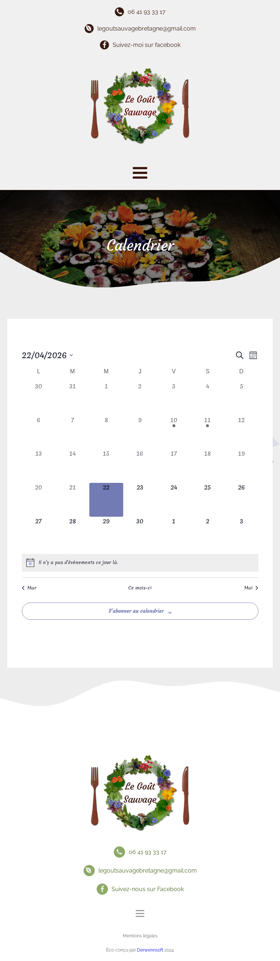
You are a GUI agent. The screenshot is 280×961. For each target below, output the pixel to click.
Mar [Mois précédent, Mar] (29, 588)
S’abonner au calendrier (136, 611)
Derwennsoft (150, 950)
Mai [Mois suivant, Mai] (251, 588)
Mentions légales (140, 935)
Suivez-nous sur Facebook (148, 889)
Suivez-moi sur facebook (146, 44)
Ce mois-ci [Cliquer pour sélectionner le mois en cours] (140, 588)
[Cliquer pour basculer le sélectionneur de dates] (47, 355)
